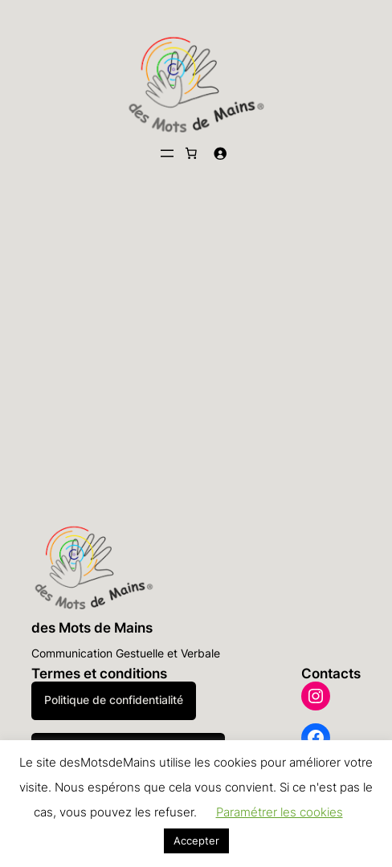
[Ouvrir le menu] (167, 153)
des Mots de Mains (92, 628)
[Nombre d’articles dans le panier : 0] (191, 153)
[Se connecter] (220, 153)
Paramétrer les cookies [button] (279, 812)
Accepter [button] (196, 840)
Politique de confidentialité (113, 699)
